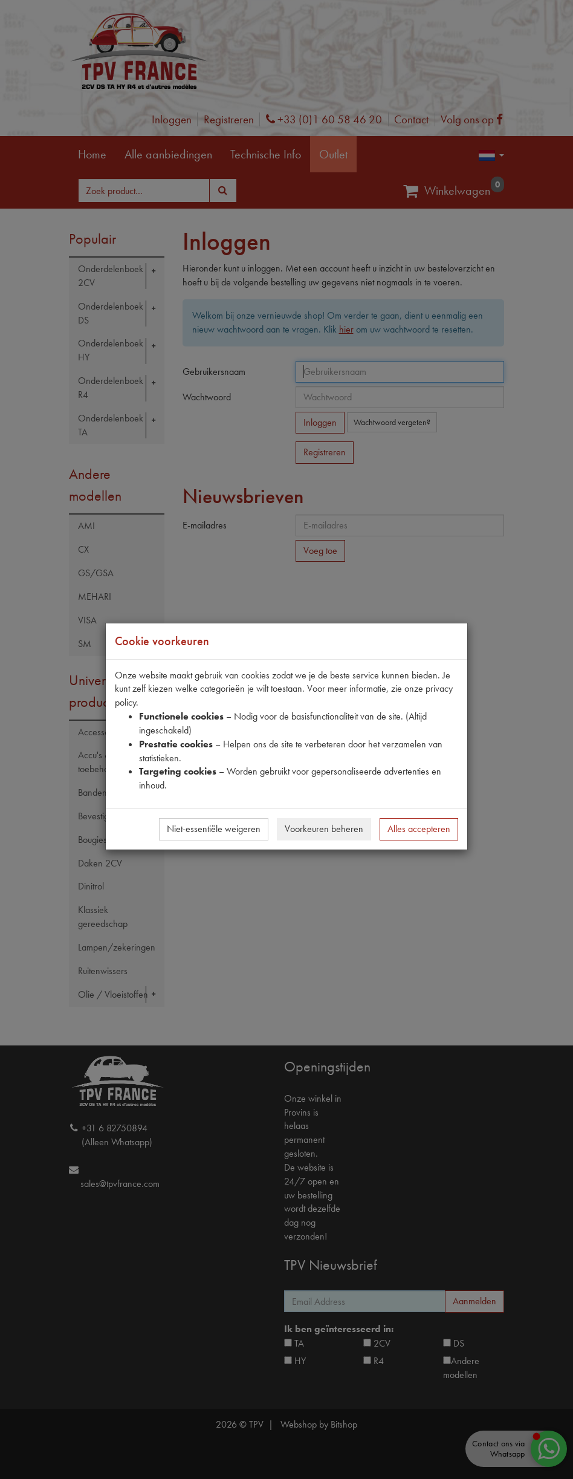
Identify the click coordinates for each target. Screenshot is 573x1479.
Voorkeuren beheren (324, 828)
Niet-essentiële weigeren (214, 828)
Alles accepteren (418, 828)
